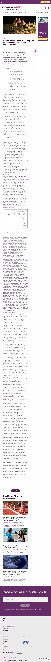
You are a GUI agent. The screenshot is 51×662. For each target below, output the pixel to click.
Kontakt (25, 635)
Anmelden (25, 605)
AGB (3, 643)
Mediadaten (5, 636)
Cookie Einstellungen (7, 647)
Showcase (5, 638)
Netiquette (5, 649)
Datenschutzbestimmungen (10, 609)
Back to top (43, 658)
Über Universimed (6, 635)
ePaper (24, 636)
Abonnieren (5, 639)
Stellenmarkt (26, 638)
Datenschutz (5, 644)
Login (45, 2)
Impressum (5, 646)
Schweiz (3, 2)
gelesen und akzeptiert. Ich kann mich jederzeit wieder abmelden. (23, 609)
